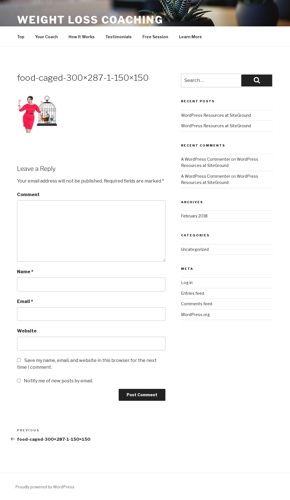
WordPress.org (195, 314)
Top (20, 36)
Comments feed (196, 303)
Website (27, 331)
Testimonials (118, 36)
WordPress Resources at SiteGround (216, 115)
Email (25, 301)
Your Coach (46, 36)
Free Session (155, 36)
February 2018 (194, 215)
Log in (187, 282)
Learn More (190, 36)
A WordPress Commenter (205, 159)
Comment (28, 194)
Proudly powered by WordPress (44, 486)
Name (25, 271)
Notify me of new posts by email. (58, 381)
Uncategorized (195, 249)
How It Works (82, 36)
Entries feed (192, 293)
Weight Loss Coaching (90, 20)
